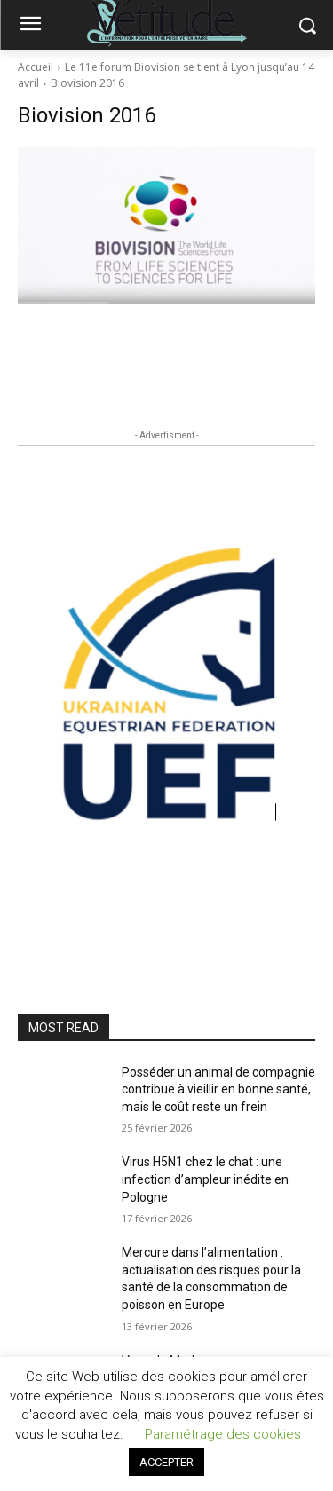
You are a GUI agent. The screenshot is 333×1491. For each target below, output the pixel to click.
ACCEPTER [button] (166, 1462)
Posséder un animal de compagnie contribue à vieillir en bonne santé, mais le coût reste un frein (218, 1089)
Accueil (35, 67)
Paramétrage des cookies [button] (223, 1434)
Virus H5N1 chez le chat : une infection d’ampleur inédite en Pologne (205, 1179)
